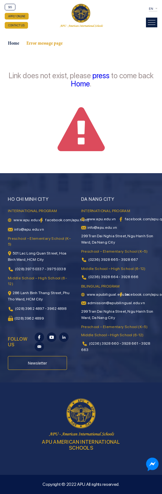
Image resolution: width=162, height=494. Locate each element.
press (100, 75)
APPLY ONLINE (16, 16)
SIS (10, 7)
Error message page (44, 43)
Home (13, 43)
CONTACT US (16, 25)
